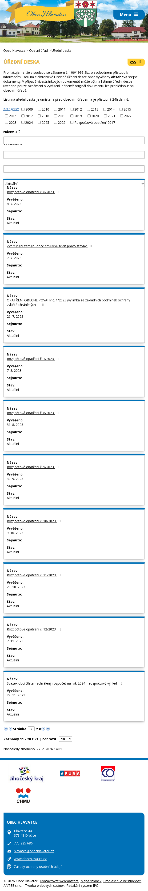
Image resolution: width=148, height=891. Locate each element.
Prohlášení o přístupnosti (122, 881)
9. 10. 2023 (15, 533)
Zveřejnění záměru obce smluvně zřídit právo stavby (50, 246)
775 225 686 (23, 843)
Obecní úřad (38, 50)
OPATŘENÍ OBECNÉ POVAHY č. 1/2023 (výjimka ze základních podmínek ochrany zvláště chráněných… (68, 302)
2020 (95, 116)
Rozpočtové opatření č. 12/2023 (35, 629)
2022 (128, 116)
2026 (61, 122)
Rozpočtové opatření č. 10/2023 (35, 521)
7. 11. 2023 (15, 641)
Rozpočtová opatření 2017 (94, 122)
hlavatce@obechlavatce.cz (34, 851)
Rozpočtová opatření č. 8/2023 (34, 413)
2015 (127, 109)
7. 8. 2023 (14, 370)
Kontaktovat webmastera (59, 881)
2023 (12, 122)
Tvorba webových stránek (44, 885)
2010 (45, 109)
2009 (29, 109)
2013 (94, 109)
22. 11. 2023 (16, 695)
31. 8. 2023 (15, 424)
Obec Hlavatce (46, 15)
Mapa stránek (90, 881)
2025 (45, 122)
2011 (62, 109)
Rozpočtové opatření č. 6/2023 (34, 192)
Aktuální (13, 223)
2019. (78, 116)
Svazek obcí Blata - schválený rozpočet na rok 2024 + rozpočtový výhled (65, 683)
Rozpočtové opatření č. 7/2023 (34, 358)
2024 (29, 122)
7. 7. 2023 (14, 258)
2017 (29, 116)
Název (10, 131)
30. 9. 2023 (15, 478)
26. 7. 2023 (15, 316)
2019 (61, 116)
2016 (12, 116)
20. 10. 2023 (16, 587)
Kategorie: (11, 109)
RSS (136, 62)
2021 (111, 116)
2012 (78, 109)
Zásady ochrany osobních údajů (38, 866)
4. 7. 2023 (14, 203)
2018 (45, 116)
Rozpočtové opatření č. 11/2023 (35, 575)
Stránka (19, 729)
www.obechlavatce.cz (30, 859)
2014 (111, 109)
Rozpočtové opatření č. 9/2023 (34, 467)
